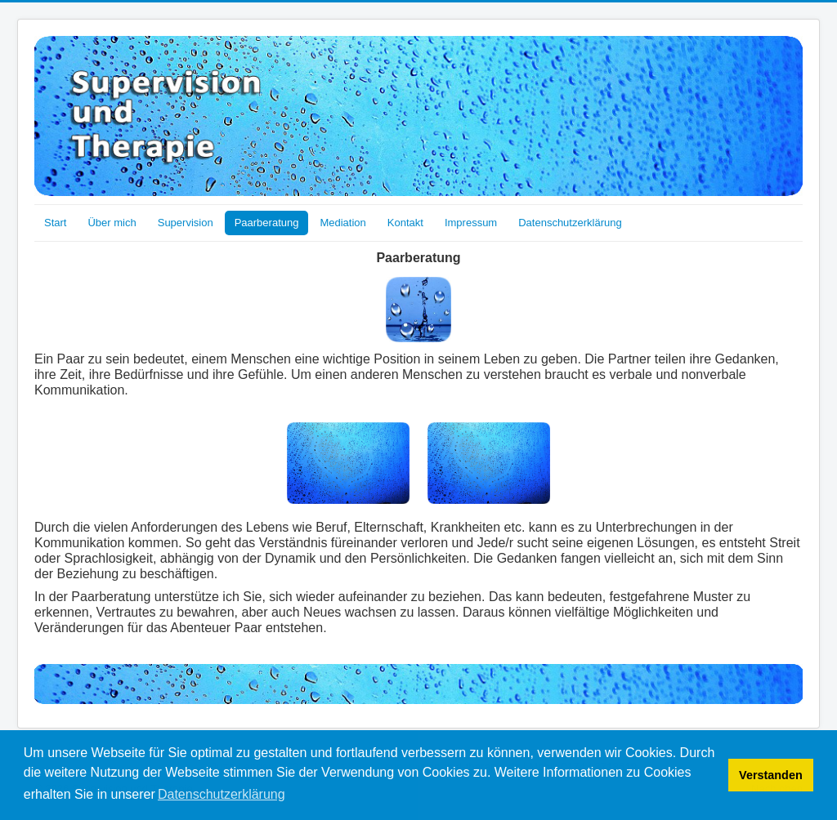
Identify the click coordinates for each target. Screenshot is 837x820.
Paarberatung (267, 222)
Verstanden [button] (771, 775)
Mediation (342, 222)
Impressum (471, 222)
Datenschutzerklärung (569, 222)
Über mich (111, 222)
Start (55, 222)
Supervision (185, 222)
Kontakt (405, 222)
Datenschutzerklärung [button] (221, 794)
